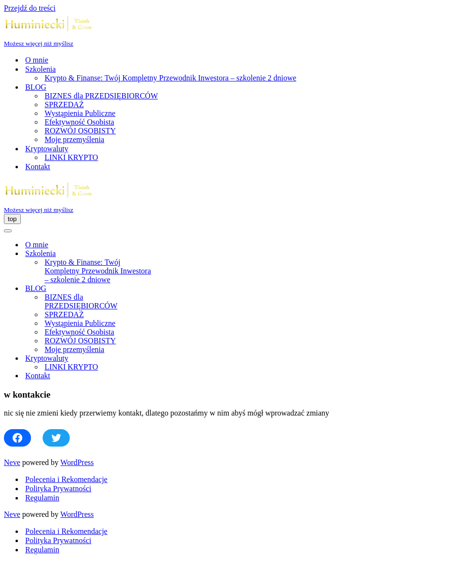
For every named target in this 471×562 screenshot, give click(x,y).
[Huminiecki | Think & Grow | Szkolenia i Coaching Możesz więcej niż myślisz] (235, 30)
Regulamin (42, 498)
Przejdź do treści (30, 8)
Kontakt (37, 166)
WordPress (77, 462)
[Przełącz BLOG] (173, 289)
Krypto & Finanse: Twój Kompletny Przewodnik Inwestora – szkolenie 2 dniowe (170, 78)
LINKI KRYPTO (71, 157)
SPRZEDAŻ (64, 104)
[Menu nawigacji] (12, 219)
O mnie (36, 60)
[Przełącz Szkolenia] (173, 254)
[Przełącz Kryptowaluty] (173, 358)
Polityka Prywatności (58, 488)
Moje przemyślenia (74, 139)
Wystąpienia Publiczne (80, 113)
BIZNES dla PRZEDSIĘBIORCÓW (101, 96)
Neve (12, 462)
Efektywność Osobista (79, 122)
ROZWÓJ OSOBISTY (80, 131)
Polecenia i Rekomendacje (66, 479)
